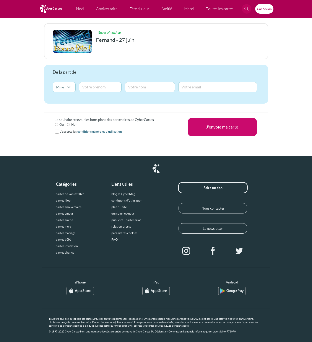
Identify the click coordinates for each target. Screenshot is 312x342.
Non (74, 124)
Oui (62, 124)
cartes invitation (67, 246)
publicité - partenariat (126, 220)
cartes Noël (63, 200)
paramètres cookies (124, 233)
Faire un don (213, 188)
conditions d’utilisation (126, 200)
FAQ (114, 239)
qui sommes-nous (123, 213)
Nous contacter (213, 208)
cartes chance (65, 252)
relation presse (121, 226)
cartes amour (64, 213)
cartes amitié (64, 220)
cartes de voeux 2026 (70, 194)
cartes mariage (65, 233)
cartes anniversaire (68, 207)
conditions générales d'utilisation (99, 131)
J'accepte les (91, 131)
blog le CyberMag (123, 194)
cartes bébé (63, 239)
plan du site (119, 207)
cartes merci (64, 226)
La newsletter (213, 228)
